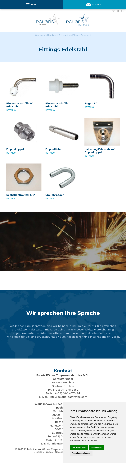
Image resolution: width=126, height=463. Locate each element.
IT (118, 11)
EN (122, 11)
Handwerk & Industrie (59, 35)
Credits (38, 452)
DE (113, 11)
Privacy (49, 452)
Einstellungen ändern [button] (81, 453)
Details (11, 110)
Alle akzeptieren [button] (79, 447)
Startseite (40, 35)
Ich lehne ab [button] (96, 447)
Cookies (59, 452)
